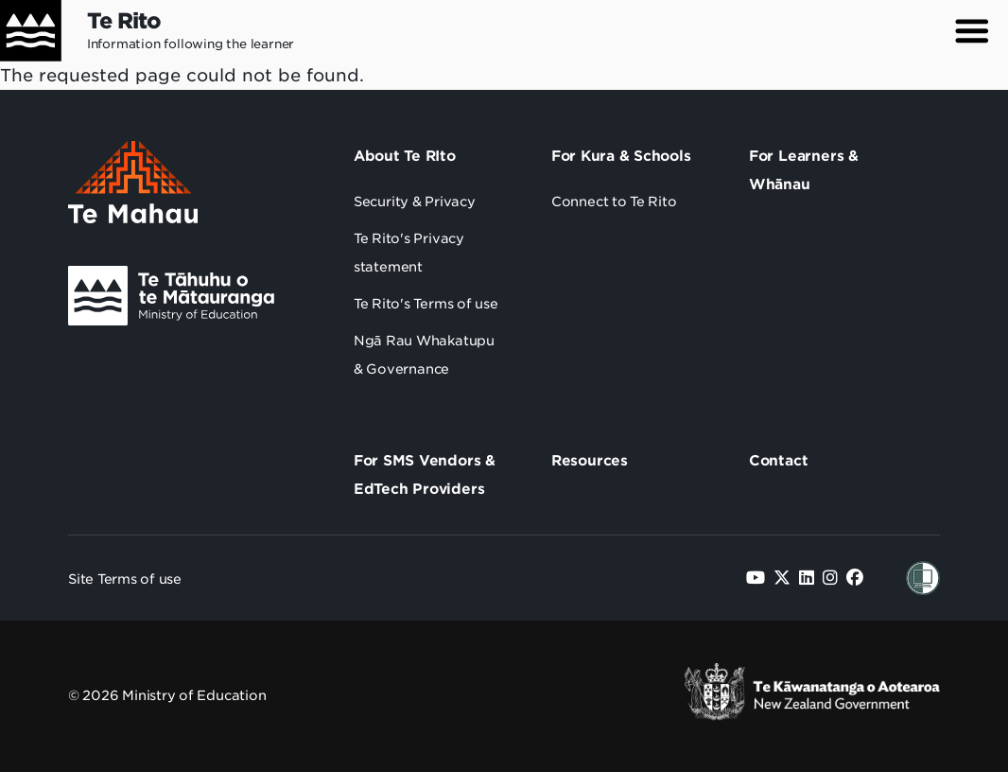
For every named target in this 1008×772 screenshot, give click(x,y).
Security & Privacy (415, 201)
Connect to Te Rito (614, 201)
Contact (778, 460)
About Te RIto (405, 156)
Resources (589, 460)
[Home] (30, 30)
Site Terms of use (125, 579)
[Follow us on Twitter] (782, 578)
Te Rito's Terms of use (426, 303)
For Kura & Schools (621, 156)
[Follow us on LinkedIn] (806, 578)
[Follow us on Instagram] (830, 578)
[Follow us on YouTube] (755, 578)
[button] (972, 31)
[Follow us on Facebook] (854, 578)
